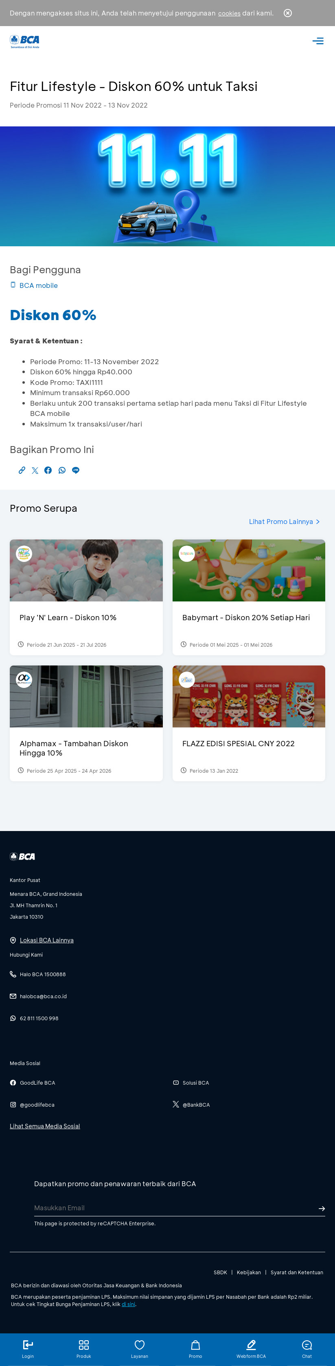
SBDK (220, 1272)
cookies (229, 13)
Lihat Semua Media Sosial (45, 1126)
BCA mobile (34, 285)
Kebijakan (249, 1272)
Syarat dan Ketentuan (297, 1272)
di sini (128, 1304)
